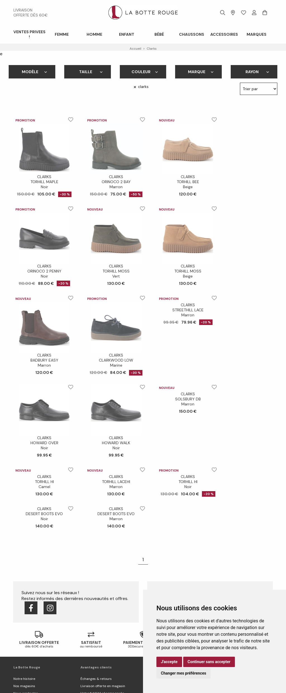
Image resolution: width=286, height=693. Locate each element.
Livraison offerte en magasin (102, 686)
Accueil (135, 48)
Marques (256, 34)
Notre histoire (24, 679)
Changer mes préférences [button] (183, 673)
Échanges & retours (96, 679)
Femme (62, 34)
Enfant (126, 34)
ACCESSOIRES (224, 34)
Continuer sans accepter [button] (209, 661)
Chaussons (191, 34)
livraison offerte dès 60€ (30, 13)
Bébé (159, 34)
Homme (94, 34)
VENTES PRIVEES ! (29, 34)
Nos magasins (24, 686)
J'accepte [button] (169, 661)
